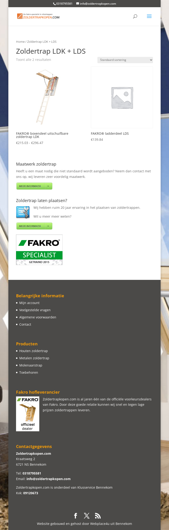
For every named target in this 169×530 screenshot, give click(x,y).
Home (20, 41)
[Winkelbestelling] (125, 60)
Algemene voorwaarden (37, 317)
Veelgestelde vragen (35, 310)
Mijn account (29, 303)
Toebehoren (28, 372)
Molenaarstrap (30, 365)
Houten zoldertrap (33, 351)
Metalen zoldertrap (34, 358)
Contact (25, 324)
